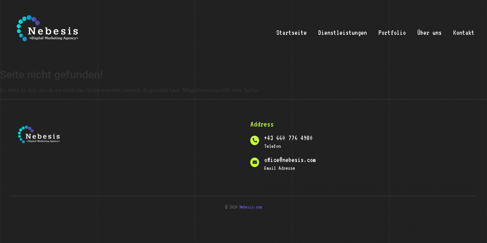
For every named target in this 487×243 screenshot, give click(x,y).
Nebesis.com (250, 207)
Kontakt (463, 32)
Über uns (429, 32)
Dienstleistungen (342, 32)
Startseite (291, 32)
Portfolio (392, 32)
